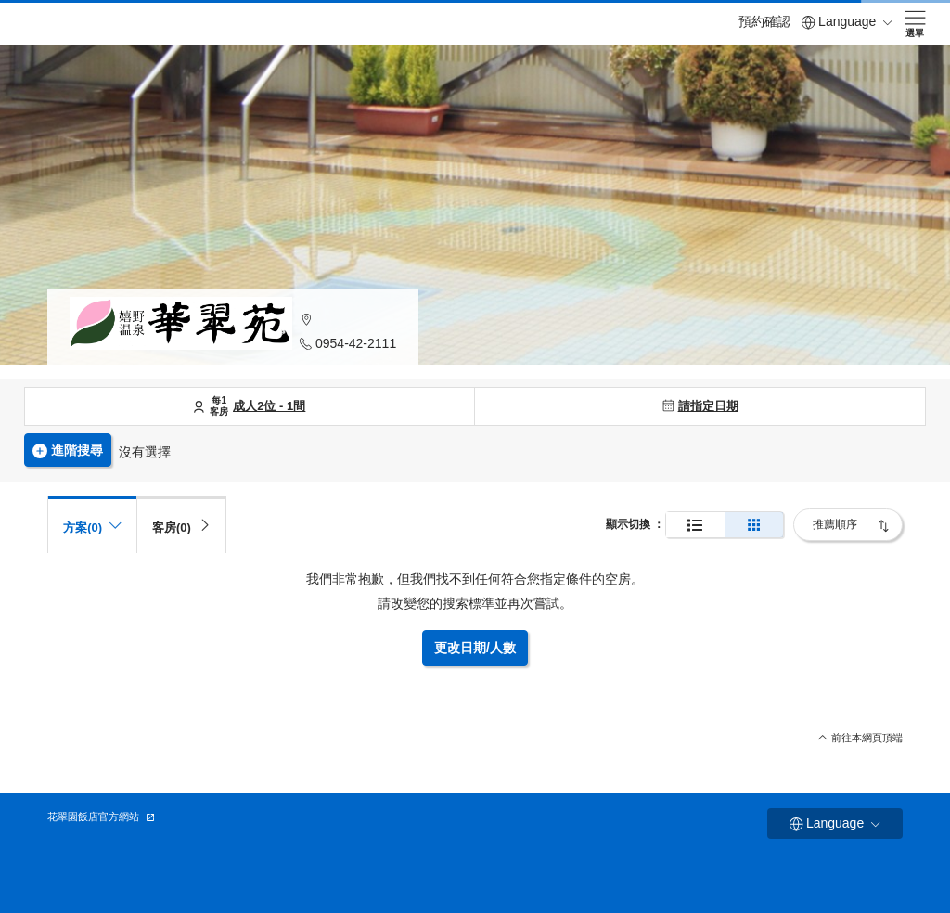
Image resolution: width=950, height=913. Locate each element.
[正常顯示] (695, 524)
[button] (348, 319)
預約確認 (764, 21)
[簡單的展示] (754, 524)
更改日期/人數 (475, 647)
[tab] (181, 524)
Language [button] (847, 21)
